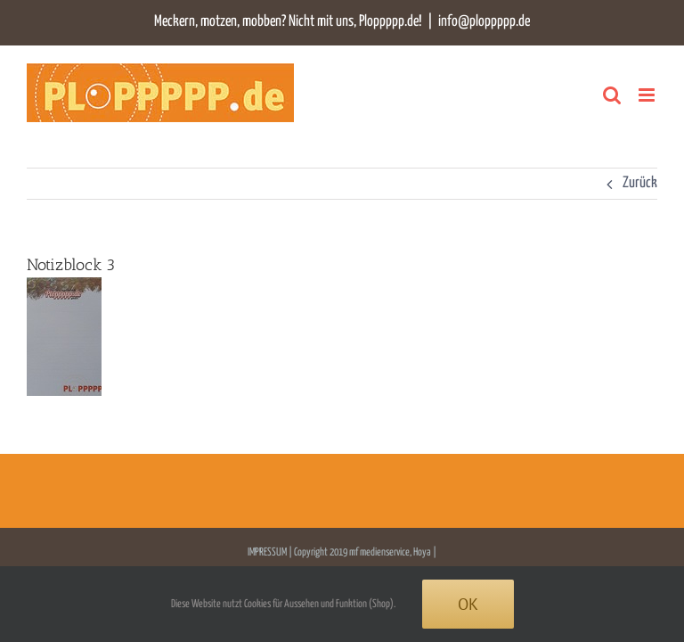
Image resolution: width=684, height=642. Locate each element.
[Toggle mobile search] (612, 95)
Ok (468, 604)
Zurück (640, 183)
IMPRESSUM (268, 552)
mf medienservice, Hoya (390, 552)
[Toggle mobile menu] (648, 95)
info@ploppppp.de (484, 21)
